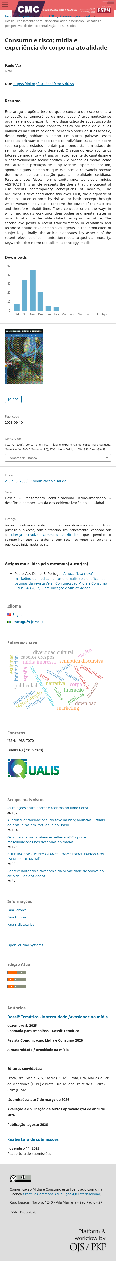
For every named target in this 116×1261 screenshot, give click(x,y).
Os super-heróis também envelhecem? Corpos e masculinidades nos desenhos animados (46, 839)
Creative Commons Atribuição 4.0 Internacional (61, 1194)
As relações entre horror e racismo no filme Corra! (48, 808)
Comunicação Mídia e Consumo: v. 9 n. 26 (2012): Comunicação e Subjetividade (61, 585)
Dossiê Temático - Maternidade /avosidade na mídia (57, 1016)
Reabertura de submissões (33, 1139)
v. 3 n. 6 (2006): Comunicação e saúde (65, 16)
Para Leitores (16, 910)
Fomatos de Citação (22, 458)
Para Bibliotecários (20, 924)
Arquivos (25, 16)
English (18, 614)
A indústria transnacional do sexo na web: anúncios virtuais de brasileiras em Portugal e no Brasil (56, 822)
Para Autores (16, 917)
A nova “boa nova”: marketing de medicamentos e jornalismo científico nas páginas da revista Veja (60, 578)
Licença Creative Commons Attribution (45, 535)
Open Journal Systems (25, 945)
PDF (15, 399)
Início (9, 16)
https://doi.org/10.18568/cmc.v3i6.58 (43, 83)
